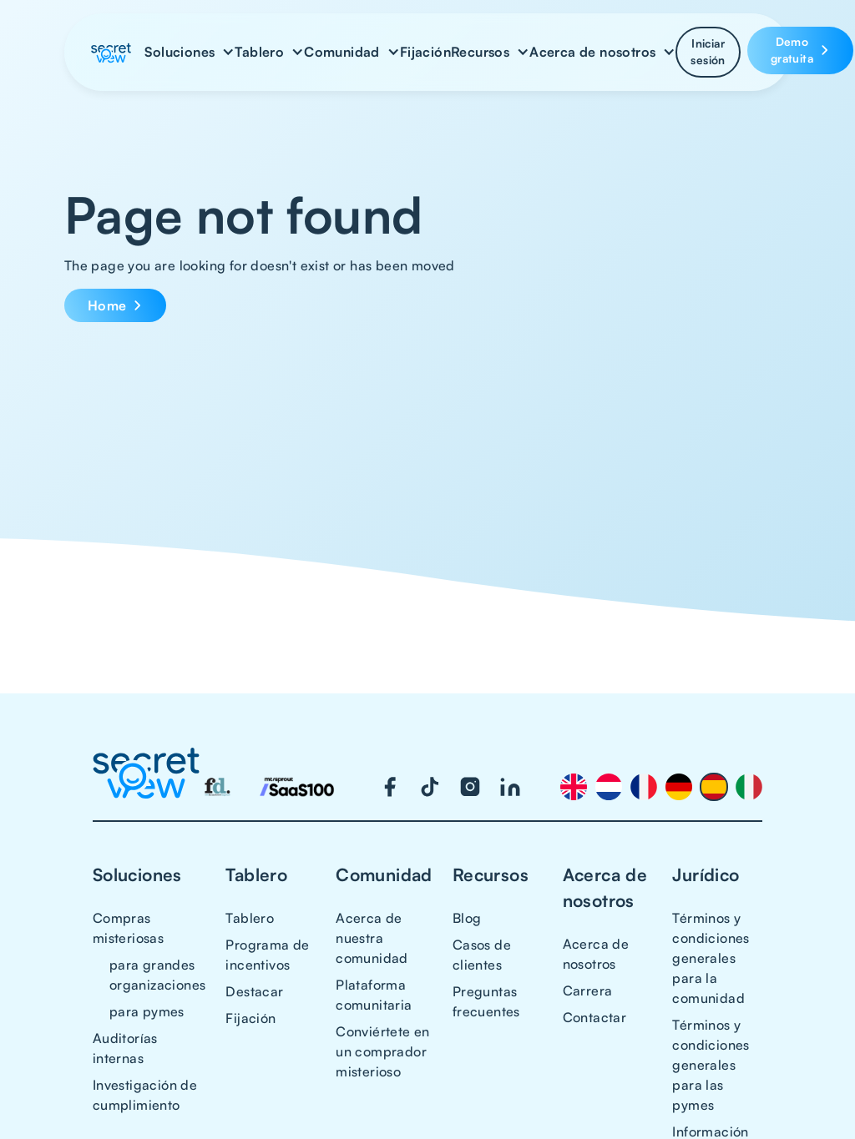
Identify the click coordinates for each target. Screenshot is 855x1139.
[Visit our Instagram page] (470, 787)
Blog (467, 918)
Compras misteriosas (128, 928)
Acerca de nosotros (596, 953)
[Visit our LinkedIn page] (510, 787)
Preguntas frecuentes (486, 1001)
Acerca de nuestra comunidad (372, 938)
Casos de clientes (482, 954)
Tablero (249, 918)
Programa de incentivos (267, 954)
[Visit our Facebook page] (390, 787)
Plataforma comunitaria (374, 994)
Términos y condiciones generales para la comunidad (710, 958)
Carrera (588, 990)
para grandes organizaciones (157, 974)
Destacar (254, 991)
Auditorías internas (125, 1048)
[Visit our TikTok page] (430, 787)
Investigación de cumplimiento (145, 1094)
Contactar (595, 1017)
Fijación (425, 51)
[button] (189, 52)
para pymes (147, 1011)
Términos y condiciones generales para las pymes (710, 1064)
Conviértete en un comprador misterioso (383, 1051)
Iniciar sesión (708, 51)
